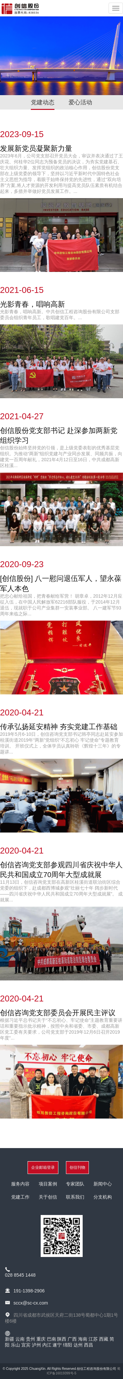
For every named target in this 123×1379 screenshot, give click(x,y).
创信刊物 (77, 1167)
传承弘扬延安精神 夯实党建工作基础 (58, 727)
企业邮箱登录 (43, 1167)
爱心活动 (80, 102)
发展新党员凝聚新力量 (36, 148)
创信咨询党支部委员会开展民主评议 (57, 1013)
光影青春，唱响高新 (32, 304)
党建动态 (42, 102)
